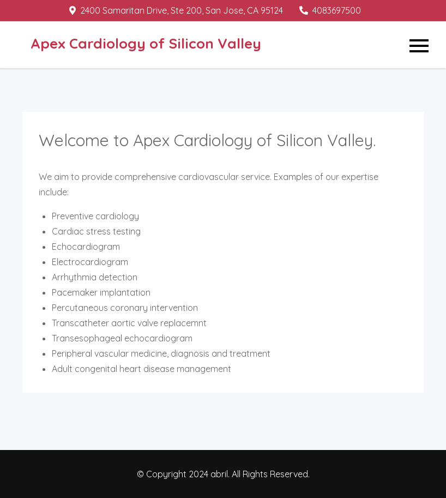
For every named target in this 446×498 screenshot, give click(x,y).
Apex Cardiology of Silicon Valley (146, 43)
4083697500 (330, 10)
